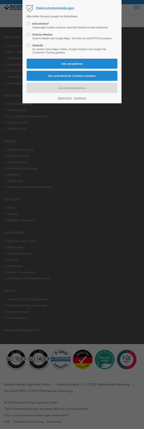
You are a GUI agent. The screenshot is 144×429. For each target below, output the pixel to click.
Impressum (80, 98)
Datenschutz (65, 98)
